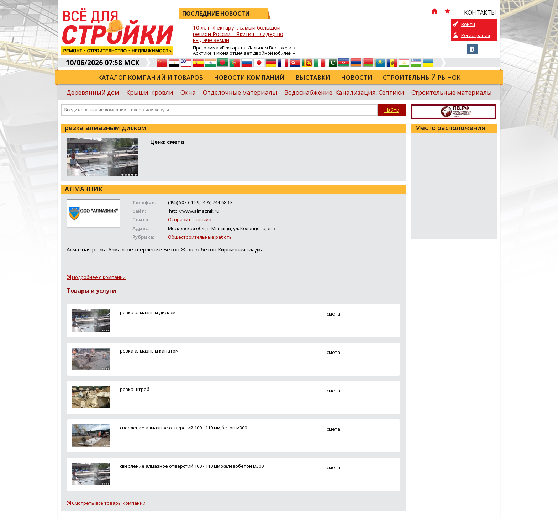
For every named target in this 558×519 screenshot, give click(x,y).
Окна (188, 92)
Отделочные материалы (240, 92)
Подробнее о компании (99, 277)
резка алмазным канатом (149, 351)
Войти (468, 24)
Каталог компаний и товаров (150, 77)
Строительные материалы (451, 92)
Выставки (312, 77)
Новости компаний (249, 77)
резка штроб (134, 389)
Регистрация (475, 35)
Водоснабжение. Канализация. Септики (344, 92)
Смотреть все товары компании (109, 503)
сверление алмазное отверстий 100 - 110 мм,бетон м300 (183, 427)
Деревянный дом (93, 92)
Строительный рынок (421, 77)
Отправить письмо (189, 219)
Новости (356, 77)
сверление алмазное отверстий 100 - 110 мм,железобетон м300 (192, 466)
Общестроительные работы (200, 237)
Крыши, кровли (149, 92)
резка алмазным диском (147, 312)
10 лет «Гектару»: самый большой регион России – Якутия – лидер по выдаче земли (238, 34)
